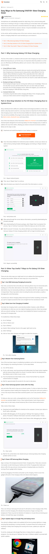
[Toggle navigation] (46, 2)
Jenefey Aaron (7, 16)
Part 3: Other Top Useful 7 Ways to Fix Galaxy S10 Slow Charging (21, 46)
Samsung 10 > (10, 7)
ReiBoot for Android (30, 120)
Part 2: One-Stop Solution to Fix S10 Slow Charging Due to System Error (23, 43)
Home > (4, 7)
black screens (6, 117)
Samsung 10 (17, 18)
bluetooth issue (15, 117)
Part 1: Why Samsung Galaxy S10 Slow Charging (16, 41)
